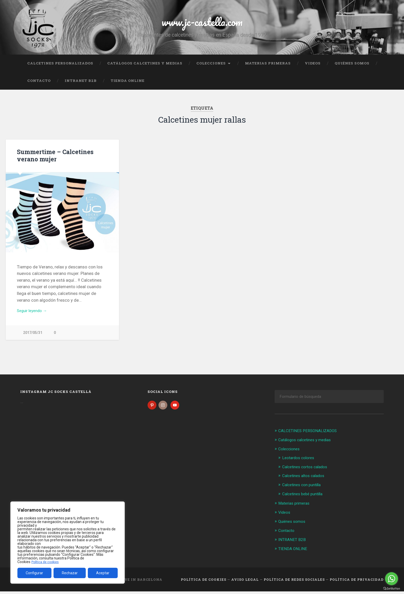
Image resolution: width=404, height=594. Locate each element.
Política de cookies (46, 562)
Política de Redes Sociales (294, 582)
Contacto (39, 84)
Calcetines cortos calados (307, 470)
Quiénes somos (352, 66)
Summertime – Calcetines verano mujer (54, 158)
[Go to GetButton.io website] (391, 588)
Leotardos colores (300, 461)
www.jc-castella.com (202, 23)
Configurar (34, 573)
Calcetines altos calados (306, 479)
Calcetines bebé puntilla (305, 497)
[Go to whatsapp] (391, 578)
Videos (313, 66)
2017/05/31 (32, 337)
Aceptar (102, 573)
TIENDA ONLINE (127, 84)
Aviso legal (245, 582)
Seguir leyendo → (34, 314)
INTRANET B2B (81, 84)
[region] (67, 542)
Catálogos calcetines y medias (144, 66)
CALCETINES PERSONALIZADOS (60, 66)
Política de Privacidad (357, 582)
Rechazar (70, 573)
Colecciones (211, 66)
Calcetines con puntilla (304, 488)
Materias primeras (268, 66)
